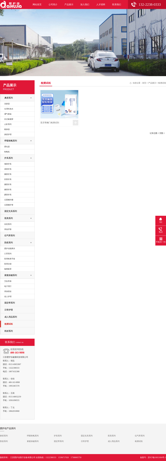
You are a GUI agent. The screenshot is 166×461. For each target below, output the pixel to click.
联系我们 (116, 4)
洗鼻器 (7, 104)
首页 (144, 83)
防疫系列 (8, 243)
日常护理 (8, 310)
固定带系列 (9, 303)
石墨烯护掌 (8, 205)
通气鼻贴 (7, 114)
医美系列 (8, 218)
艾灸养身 (7, 281)
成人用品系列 (10, 317)
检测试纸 (8, 324)
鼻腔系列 (8, 98)
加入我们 (84, 4)
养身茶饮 (7, 291)
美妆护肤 (7, 229)
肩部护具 (7, 169)
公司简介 (53, 4)
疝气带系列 (9, 235)
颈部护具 (7, 164)
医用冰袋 (7, 264)
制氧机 (7, 152)
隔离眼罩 (7, 269)
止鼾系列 (7, 124)
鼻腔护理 (7, 134)
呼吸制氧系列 (10, 141)
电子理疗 (7, 286)
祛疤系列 (7, 224)
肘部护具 (7, 179)
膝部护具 (7, 189)
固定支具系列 (10, 211)
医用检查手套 (9, 259)
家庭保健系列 (10, 275)
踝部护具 (7, 195)
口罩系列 (7, 254)
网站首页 (37, 4)
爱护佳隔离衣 (9, 248)
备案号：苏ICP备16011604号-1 (153, 457)
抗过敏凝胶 (8, 119)
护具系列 (8, 158)
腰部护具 (7, 184)
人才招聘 (100, 4)
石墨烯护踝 (8, 200)
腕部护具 (7, 174)
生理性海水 (8, 109)
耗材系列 (8, 331)
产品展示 (68, 4)
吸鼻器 (7, 129)
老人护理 (7, 296)
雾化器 (7, 147)
